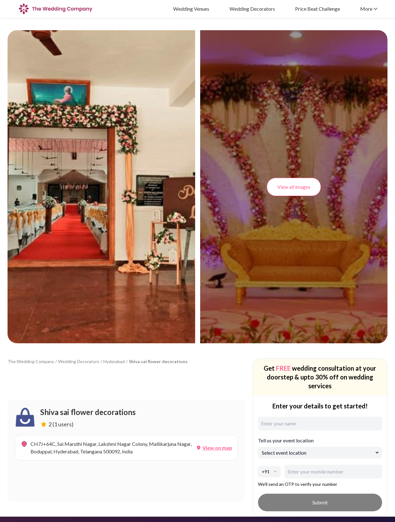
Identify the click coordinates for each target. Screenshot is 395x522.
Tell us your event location (286, 440)
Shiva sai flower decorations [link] (158, 361)
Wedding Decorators (252, 9)
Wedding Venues (191, 9)
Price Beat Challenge (317, 9)
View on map (217, 448)
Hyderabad (114, 361)
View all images (293, 187)
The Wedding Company (31, 361)
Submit (320, 502)
